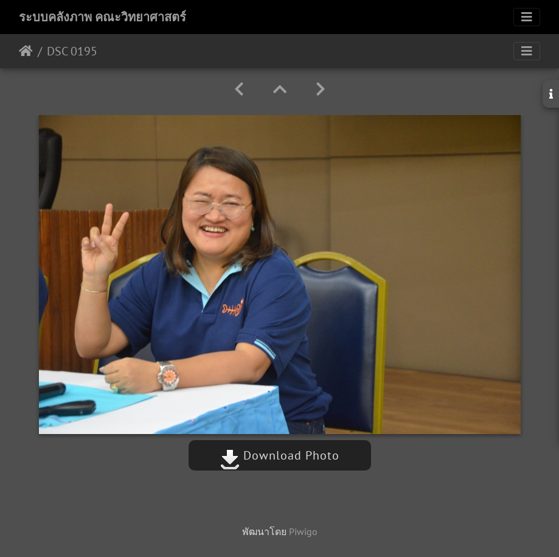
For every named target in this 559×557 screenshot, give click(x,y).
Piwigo (303, 531)
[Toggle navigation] (526, 17)
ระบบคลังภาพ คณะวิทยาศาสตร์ (102, 17)
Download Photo (279, 455)
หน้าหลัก (26, 51)
